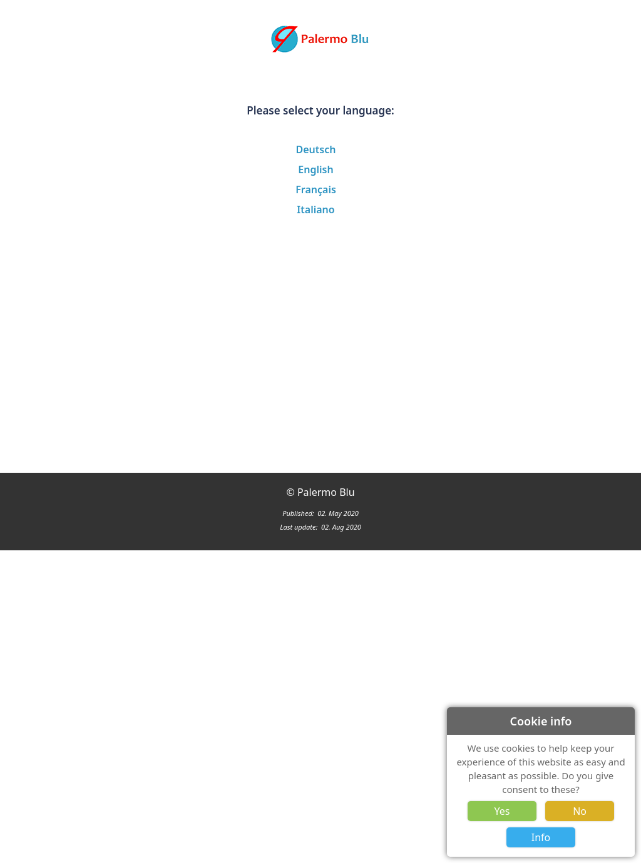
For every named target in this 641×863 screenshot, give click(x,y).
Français (315, 189)
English (315, 169)
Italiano (315, 209)
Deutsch (316, 149)
